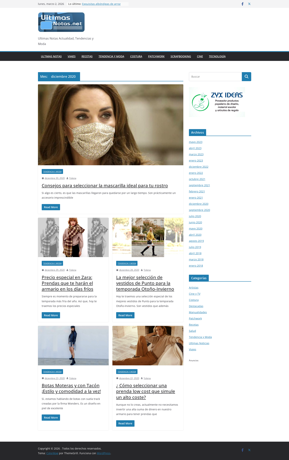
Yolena (72, 178)
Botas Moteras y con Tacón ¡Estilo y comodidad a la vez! (71, 388)
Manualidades (198, 312)
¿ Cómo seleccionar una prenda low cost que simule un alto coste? (145, 391)
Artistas (193, 287)
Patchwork (156, 56)
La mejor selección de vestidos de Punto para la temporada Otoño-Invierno (145, 283)
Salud (192, 331)
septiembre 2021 (199, 185)
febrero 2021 (197, 191)
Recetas (87, 56)
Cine (200, 56)
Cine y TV (194, 293)
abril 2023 (195, 148)
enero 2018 (196, 265)
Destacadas (196, 306)
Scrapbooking (181, 56)
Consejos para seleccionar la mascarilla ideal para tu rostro (105, 185)
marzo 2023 (196, 154)
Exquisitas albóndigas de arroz (101, 4)
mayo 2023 (195, 142)
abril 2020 (195, 234)
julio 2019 (195, 247)
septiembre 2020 (199, 210)
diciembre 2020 (198, 204)
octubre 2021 (197, 179)
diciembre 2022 (198, 166)
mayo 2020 (195, 228)
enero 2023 (196, 160)
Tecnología (217, 56)
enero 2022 (196, 173)
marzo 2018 (196, 259)
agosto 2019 (196, 241)
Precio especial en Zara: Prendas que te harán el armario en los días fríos (67, 283)
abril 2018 (195, 253)
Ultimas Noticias (199, 343)
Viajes (72, 56)
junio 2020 (195, 222)
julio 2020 (195, 216)
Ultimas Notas (51, 56)
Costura (136, 56)
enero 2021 (196, 197)
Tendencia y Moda (111, 56)
